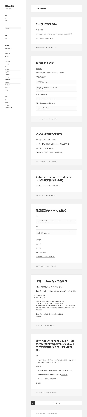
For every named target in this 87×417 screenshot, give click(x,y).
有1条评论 (54, 392)
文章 (7, 102)
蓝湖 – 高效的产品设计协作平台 (45, 148)
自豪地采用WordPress (51, 413)
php (6, 71)
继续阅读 (39, 316)
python (7, 74)
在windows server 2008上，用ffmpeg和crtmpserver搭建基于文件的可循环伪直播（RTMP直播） (55, 345)
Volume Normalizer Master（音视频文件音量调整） (54, 178)
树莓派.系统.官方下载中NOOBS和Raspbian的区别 (50, 73)
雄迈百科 (38, 248)
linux (6, 69)
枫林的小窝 (9, 6)
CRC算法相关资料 (46, 24)
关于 (6, 18)
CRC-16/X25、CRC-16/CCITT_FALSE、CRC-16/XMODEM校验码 (54, 34)
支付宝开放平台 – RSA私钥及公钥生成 (51, 287)
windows (7, 79)
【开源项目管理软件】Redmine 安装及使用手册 (55, 144)
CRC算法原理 (39, 30)
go (5, 58)
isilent (6, 61)
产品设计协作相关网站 (49, 134)
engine (6, 53)
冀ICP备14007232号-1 (41, 413)
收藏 (6, 21)
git (5, 56)
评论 (7, 105)
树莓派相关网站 (45, 63)
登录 (6, 100)
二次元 (6, 85)
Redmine (38, 144)
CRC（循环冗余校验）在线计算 (44, 38)
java (6, 64)
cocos (6, 51)
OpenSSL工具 (54, 314)
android (7, 48)
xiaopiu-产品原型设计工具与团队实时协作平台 (49, 152)
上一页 (33, 403)
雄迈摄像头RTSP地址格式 (51, 210)
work (6, 82)
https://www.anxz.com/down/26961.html (48, 186)
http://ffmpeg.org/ (67, 370)
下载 (44, 295)
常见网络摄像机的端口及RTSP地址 (45, 256)
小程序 (6, 38)
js (5, 66)
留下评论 (54, 47)
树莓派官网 (39, 68)
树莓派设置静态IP (41, 77)
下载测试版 (64, 375)
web (6, 77)
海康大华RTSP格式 (41, 252)
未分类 (6, 87)
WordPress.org (8, 107)
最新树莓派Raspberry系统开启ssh (45, 103)
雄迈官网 (38, 244)
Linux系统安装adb (41, 94)
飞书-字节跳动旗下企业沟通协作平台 (46, 140)
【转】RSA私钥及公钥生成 (51, 281)
